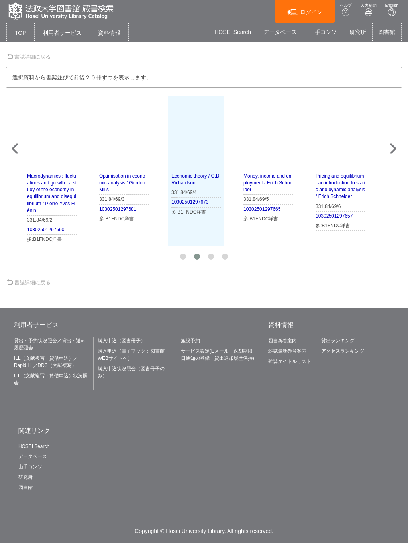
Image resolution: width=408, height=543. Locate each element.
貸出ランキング (338, 340)
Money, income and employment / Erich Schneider (268, 182)
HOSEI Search (232, 32)
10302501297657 (334, 216)
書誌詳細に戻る (29, 57)
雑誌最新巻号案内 (287, 351)
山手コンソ (323, 32)
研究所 (357, 32)
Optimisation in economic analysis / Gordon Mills (122, 182)
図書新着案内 (282, 340)
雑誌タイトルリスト (289, 361)
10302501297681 (117, 209)
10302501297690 (45, 229)
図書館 (387, 32)
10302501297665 (261, 209)
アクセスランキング (342, 351)
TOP (20, 33)
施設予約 (190, 340)
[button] (62, 32)
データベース (280, 32)
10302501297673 (189, 202)
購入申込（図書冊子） (121, 340)
